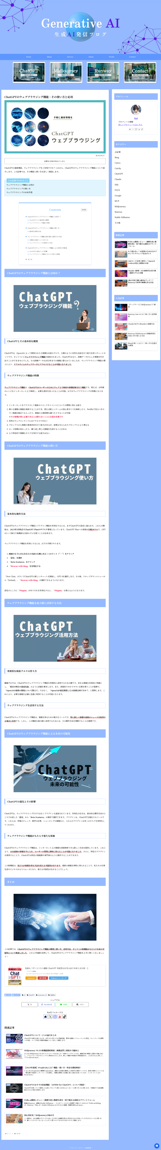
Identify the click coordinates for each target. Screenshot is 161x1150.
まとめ (30, 259)
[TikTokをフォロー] (64, 1017)
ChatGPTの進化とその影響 (38, 251)
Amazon (31, 978)
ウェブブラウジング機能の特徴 (39, 223)
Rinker (34, 971)
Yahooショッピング (59, 978)
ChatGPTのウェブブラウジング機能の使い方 (43, 228)
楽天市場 (42, 978)
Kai (136, 118)
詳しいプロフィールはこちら (130, 124)
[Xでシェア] (29, 1004)
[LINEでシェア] (63, 1004)
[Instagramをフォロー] (55, 1017)
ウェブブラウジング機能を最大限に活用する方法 (45, 236)
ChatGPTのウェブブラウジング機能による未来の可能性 (47, 248)
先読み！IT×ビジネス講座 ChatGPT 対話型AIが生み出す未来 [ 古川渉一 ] (56, 968)
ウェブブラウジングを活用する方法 (41, 243)
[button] (81, 1004)
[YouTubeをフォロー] (60, 1017)
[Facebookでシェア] (46, 1004)
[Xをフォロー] (50, 1017)
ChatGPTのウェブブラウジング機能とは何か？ (44, 217)
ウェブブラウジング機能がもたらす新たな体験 (44, 254)
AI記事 (8, 995)
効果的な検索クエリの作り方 (38, 240)
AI (23, 995)
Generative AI (41, 995)
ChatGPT (16, 995)
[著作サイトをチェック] (45, 1017)
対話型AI (51, 995)
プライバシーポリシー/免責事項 (80, 1148)
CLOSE (84, 209)
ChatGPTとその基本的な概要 (39, 220)
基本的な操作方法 (35, 231)
